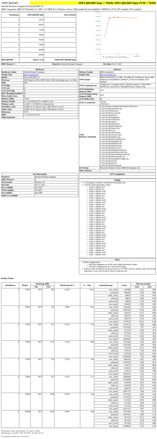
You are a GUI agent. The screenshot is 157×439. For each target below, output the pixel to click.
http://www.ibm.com (108, 75)
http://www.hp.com (30, 75)
